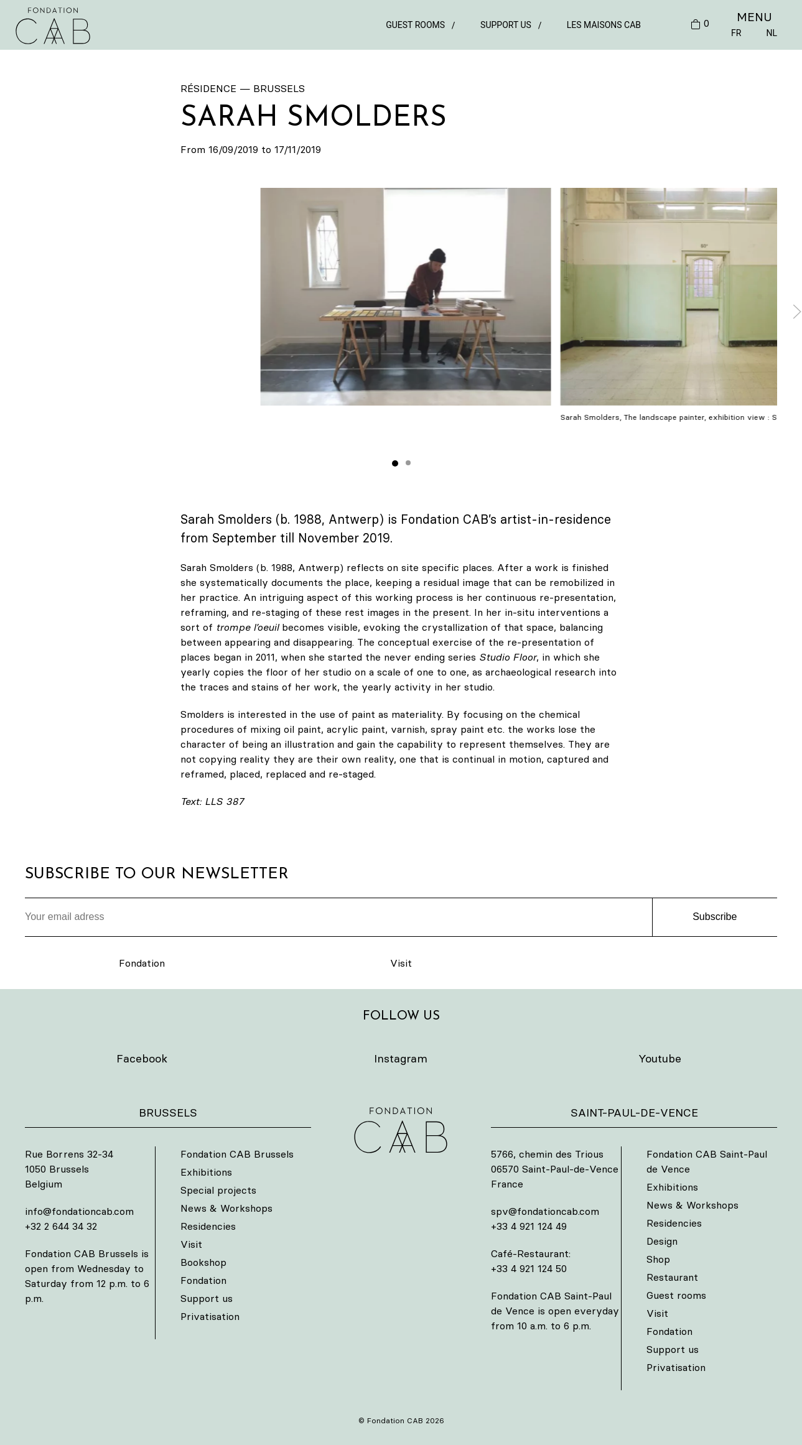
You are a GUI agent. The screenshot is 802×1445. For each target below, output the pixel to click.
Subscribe (714, 916)
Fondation (142, 963)
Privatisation (210, 1316)
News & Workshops (226, 1208)
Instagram (400, 1058)
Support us (505, 25)
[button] (406, 297)
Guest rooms (415, 25)
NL (771, 33)
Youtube (659, 1058)
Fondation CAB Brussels (237, 1154)
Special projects (218, 1190)
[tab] (395, 463)
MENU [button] (754, 16)
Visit (401, 963)
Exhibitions (206, 1172)
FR (736, 33)
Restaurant (672, 1277)
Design (662, 1241)
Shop (658, 1259)
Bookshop (203, 1262)
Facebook (141, 1058)
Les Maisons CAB (604, 25)
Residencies (208, 1226)
